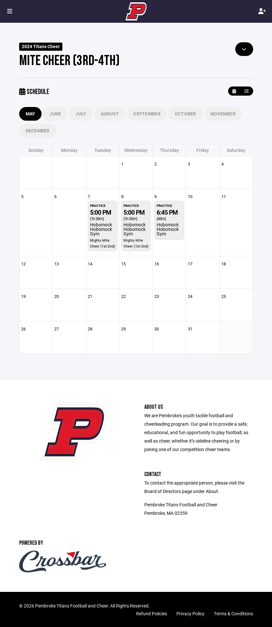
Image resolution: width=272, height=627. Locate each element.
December (38, 130)
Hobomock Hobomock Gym (101, 229)
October (185, 114)
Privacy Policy (190, 613)
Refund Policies (151, 613)
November (223, 114)
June (55, 114)
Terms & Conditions (233, 613)
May (30, 114)
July (80, 114)
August (110, 114)
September (147, 114)
